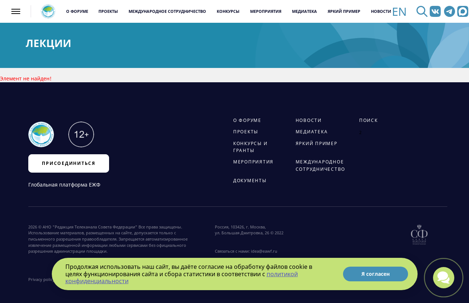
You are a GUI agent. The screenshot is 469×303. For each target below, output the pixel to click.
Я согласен (375, 273)
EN (399, 11)
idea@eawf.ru (264, 251)
